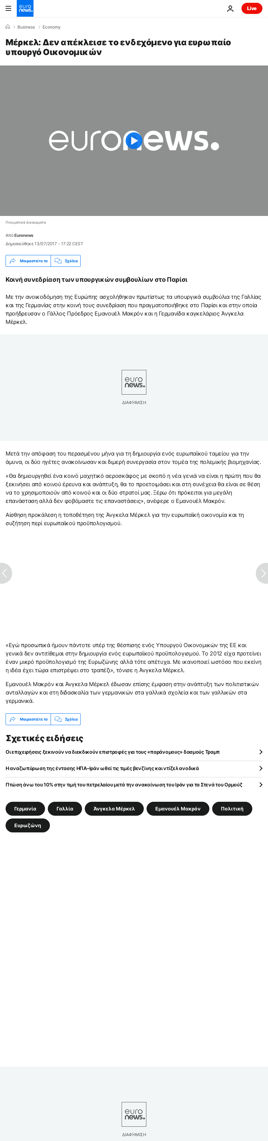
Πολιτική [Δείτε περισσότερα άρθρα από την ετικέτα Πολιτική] (232, 809)
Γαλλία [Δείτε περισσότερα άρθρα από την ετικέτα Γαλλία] (65, 809)
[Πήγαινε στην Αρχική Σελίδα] (25, 8)
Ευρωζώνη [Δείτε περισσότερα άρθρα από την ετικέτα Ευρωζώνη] (27, 825)
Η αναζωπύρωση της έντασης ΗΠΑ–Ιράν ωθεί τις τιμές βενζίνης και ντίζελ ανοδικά (102, 768)
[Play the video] (134, 140)
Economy (52, 27)
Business (26, 27)
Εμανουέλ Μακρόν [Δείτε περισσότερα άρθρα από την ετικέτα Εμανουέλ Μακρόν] (178, 809)
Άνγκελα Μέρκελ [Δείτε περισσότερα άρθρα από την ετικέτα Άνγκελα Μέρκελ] (114, 809)
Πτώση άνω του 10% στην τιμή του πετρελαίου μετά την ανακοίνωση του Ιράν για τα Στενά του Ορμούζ (124, 784)
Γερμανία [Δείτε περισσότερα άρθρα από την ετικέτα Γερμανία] (25, 809)
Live (252, 8)
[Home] (8, 26)
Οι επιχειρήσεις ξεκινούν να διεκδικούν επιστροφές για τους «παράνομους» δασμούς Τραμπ (113, 752)
